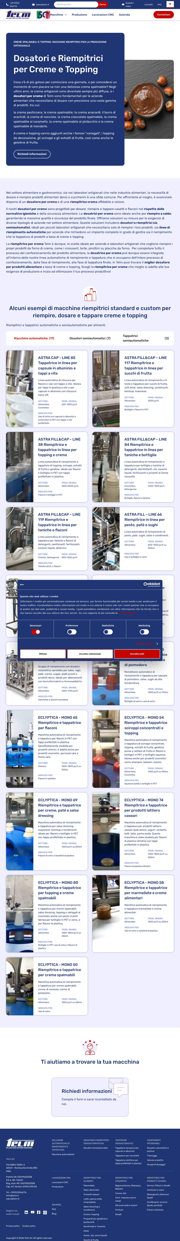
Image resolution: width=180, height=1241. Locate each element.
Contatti (149, 4)
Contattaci (163, 14)
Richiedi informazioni (32, 154)
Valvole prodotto (155, 1160)
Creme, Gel (120, 1193)
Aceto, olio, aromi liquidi (95, 1235)
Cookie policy (28, 1226)
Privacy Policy (127, 613)
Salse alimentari (91, 1190)
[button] (170, 4)
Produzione (79, 14)
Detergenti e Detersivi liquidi (158, 1196)
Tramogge (152, 1155)
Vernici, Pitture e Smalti (158, 1185)
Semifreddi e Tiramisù (94, 1226)
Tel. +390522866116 (16, 1192)
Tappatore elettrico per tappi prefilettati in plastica (128, 1162)
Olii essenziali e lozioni (126, 1205)
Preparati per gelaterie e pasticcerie (96, 1220)
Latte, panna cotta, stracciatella (93, 1200)
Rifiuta (43, 653)
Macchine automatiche (63, 1154)
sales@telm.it (12, 1198)
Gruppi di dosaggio (156, 1164)
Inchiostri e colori (155, 1190)
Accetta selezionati (90, 653)
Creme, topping (91, 1214)
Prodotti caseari (91, 1194)
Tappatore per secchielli (127, 1155)
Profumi (119, 1209)
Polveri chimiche (155, 1209)
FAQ (159, 4)
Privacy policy (13, 1226)
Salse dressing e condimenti (92, 1208)
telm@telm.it (12, 1195)
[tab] (34, 338)
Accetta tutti (137, 653)
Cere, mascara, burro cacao (125, 1199)
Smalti (118, 1214)
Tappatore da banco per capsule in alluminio (127, 1149)
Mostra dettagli (144, 643)
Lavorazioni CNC (103, 14)
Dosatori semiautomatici (96, 1148)
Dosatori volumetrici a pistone (158, 1149)
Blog (54, 1213)
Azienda (124, 14)
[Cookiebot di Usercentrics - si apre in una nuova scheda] (146, 584)
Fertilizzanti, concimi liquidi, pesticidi (157, 1204)
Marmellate (89, 1185)
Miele (86, 1231)
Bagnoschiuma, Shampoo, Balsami (128, 1187)
